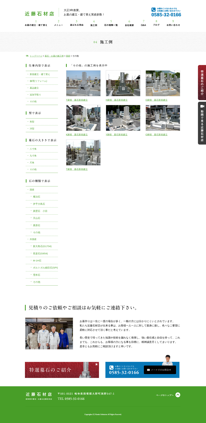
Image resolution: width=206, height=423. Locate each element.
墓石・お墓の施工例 (54, 56)
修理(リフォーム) (38, 81)
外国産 (33, 239)
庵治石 (36, 196)
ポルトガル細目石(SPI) (45, 267)
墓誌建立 (34, 88)
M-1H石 (37, 260)
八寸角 (33, 149)
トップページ (36, 56)
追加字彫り (35, 94)
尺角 (32, 162)
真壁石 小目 (40, 211)
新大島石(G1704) (42, 246)
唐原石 (36, 225)
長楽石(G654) (40, 253)
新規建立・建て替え (40, 74)
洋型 (32, 128)
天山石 (36, 218)
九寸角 (33, 155)
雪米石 (36, 274)
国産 (32, 189)
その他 (33, 101)
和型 (32, 121)
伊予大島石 (39, 203)
